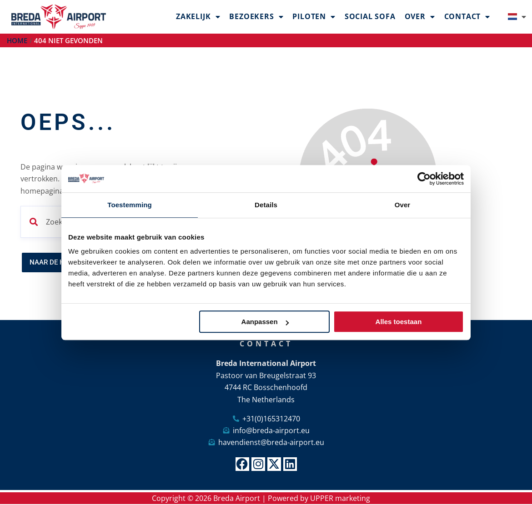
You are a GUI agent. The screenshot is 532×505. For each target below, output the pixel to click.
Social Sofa (370, 16)
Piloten (313, 17)
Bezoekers (256, 17)
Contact (467, 17)
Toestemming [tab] (129, 205)
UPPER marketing (340, 499)
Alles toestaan (399, 321)
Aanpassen (265, 321)
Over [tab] (403, 205)
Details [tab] (266, 205)
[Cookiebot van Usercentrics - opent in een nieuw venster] (424, 178)
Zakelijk (198, 17)
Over (420, 17)
